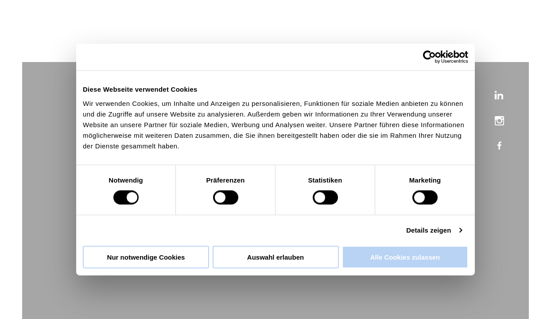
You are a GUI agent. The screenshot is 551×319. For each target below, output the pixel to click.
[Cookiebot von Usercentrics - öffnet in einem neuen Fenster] (429, 57)
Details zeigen (428, 230)
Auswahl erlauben (275, 257)
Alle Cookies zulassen (405, 257)
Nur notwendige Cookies (146, 257)
